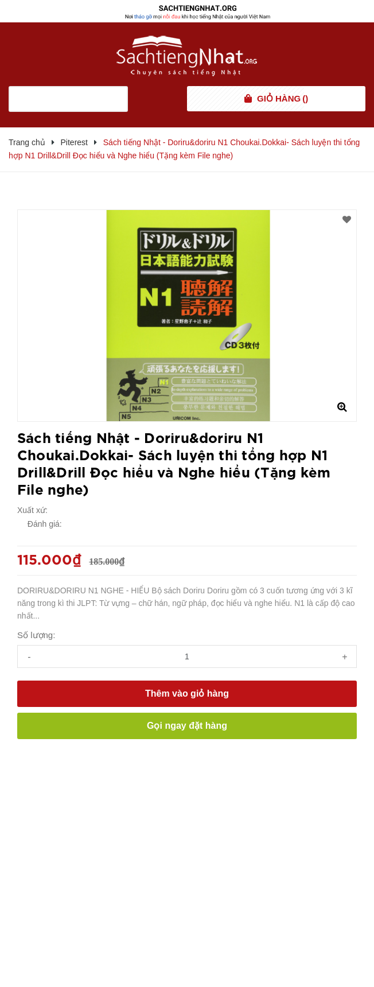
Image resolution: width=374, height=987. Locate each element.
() (282, 98)
